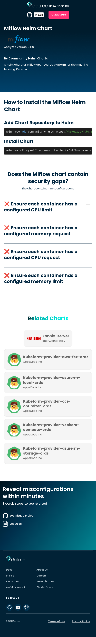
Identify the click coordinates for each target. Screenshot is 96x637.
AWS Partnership (16, 587)
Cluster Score (44, 587)
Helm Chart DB (45, 581)
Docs (9, 569)
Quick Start (58, 14)
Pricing (10, 575)
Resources (12, 581)
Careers (41, 575)
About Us (42, 569)
